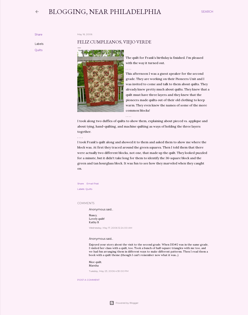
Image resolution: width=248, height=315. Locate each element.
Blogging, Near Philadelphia (105, 11)
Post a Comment (88, 279)
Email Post (93, 183)
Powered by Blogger (124, 303)
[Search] (207, 11)
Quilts (38, 50)
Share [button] (38, 34)
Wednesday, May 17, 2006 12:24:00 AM (110, 227)
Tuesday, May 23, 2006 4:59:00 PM (108, 271)
